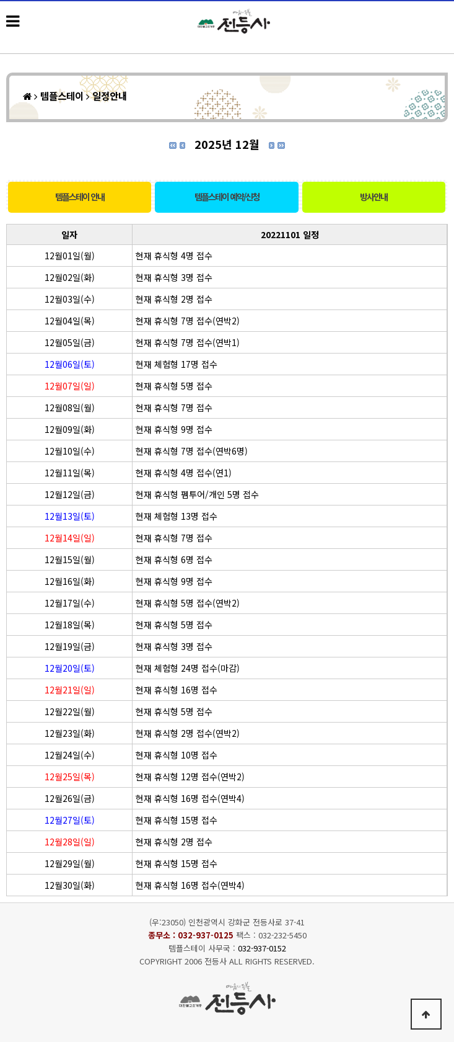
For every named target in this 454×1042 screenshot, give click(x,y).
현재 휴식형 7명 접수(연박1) (188, 342)
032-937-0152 (262, 948)
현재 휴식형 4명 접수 (174, 255)
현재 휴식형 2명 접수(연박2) (188, 733)
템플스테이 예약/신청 (226, 196)
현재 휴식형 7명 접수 (174, 407)
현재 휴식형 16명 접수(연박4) (190, 798)
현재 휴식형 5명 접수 (174, 386)
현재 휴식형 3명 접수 (174, 277)
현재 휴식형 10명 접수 (176, 755)
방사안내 (373, 196)
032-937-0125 (206, 935)
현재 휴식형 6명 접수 (174, 559)
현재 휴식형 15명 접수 (176, 820)
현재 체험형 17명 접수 (176, 364)
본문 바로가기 (0, 0)
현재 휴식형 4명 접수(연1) (184, 472)
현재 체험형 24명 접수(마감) (188, 668)
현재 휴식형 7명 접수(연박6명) (192, 451)
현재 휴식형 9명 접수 (174, 429)
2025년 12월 (227, 144)
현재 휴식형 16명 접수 (176, 690)
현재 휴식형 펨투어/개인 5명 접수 (197, 494)
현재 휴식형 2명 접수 (174, 299)
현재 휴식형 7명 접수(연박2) (188, 320)
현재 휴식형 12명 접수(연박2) (190, 776)
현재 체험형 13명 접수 (176, 516)
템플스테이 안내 (79, 196)
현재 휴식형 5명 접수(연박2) (188, 603)
